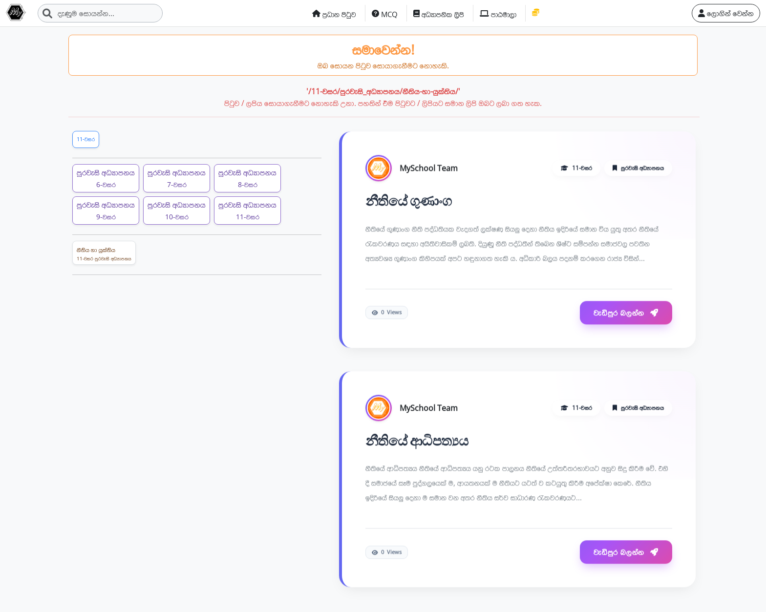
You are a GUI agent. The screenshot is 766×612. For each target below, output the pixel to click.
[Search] (100, 13)
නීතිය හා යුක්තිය (104, 254)
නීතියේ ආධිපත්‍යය (416, 441)
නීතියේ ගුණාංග (408, 201)
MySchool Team (429, 168)
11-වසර (86, 139)
